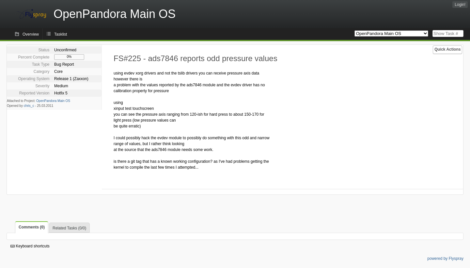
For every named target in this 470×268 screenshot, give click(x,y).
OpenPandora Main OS (53, 101)
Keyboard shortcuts (30, 246)
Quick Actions (447, 49)
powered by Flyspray (445, 258)
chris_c (29, 106)
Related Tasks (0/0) (69, 228)
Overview (31, 34)
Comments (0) (32, 227)
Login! (460, 4)
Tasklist (60, 34)
